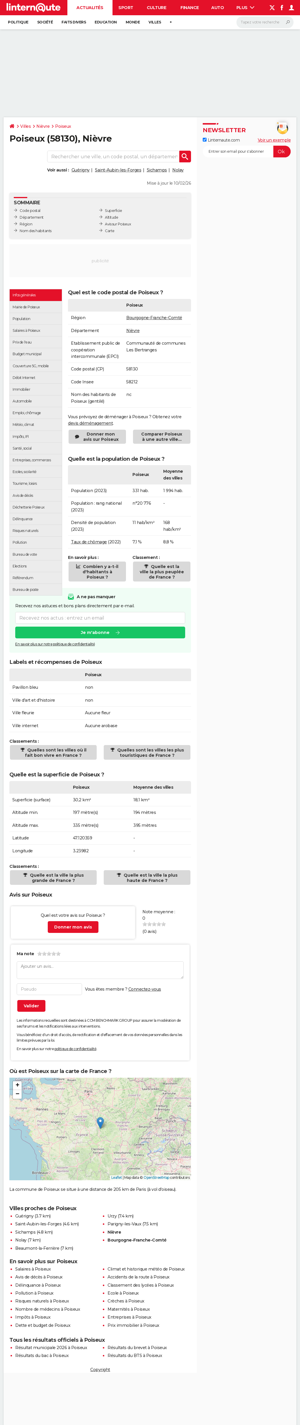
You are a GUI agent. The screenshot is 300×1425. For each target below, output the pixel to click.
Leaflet (116, 1177)
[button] (100, 1123)
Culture (156, 7)
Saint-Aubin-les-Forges (118, 170)
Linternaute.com (221, 140)
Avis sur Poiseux (118, 224)
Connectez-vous (144, 989)
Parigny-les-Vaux (124, 1224)
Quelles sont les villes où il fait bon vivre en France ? (55, 752)
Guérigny (80, 170)
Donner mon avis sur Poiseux (101, 436)
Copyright (100, 1369)
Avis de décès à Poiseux (39, 1277)
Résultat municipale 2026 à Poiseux (51, 1347)
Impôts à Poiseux (32, 1317)
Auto (217, 7)
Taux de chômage (89, 542)
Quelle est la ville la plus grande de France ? (56, 878)
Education (106, 22)
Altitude (111, 217)
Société (45, 22)
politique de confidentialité (75, 1049)
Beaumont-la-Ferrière (37, 1248)
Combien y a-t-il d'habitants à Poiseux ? (100, 572)
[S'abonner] (247, 151)
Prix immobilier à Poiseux (133, 1325)
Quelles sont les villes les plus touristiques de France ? (150, 752)
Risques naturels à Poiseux (42, 1301)
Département (32, 217)
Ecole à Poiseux (123, 1293)
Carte (110, 231)
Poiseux (63, 126)
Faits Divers (74, 22)
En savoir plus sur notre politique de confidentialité (55, 644)
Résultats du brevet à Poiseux (137, 1347)
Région (26, 224)
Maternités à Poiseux (129, 1309)
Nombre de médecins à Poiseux (47, 1309)
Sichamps (157, 170)
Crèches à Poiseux (126, 1301)
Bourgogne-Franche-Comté (154, 317)
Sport (125, 7)
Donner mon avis (73, 927)
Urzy (112, 1216)
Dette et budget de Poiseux (42, 1325)
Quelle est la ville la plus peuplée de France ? (162, 572)
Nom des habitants (36, 231)
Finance (189, 7)
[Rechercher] (265, 22)
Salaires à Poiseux (33, 1269)
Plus (245, 7)
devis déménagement (90, 423)
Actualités (89, 7)
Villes (155, 22)
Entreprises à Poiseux (129, 1317)
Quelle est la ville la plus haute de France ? (150, 878)
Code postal (30, 210)
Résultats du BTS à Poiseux (135, 1355)
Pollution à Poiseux (34, 1293)
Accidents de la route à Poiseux (139, 1277)
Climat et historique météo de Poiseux (146, 1269)
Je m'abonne (95, 632)
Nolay (178, 170)
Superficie (113, 210)
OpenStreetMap (156, 1177)
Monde (133, 22)
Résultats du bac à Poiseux (42, 1355)
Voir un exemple (274, 140)
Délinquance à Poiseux (38, 1285)
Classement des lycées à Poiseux (141, 1285)
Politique (18, 22)
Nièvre (43, 126)
